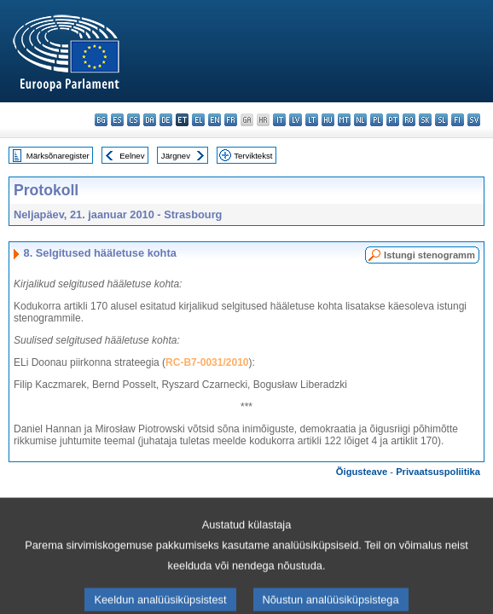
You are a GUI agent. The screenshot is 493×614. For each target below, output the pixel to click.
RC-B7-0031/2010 (206, 362)
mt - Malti (344, 119)
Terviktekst (253, 155)
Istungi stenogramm (429, 255)
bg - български (101, 119)
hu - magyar (328, 119)
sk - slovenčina (425, 119)
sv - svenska (473, 119)
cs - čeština (133, 119)
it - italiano (279, 119)
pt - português (392, 119)
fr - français (230, 119)
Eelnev (131, 155)
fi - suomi (457, 119)
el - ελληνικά (198, 119)
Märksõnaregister (58, 155)
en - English (214, 119)
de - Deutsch (166, 119)
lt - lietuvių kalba (311, 119)
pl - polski (376, 119)
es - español (117, 119)
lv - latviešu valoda (295, 119)
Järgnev (175, 155)
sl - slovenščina (441, 119)
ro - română (409, 119)
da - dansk (149, 119)
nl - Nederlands (360, 119)
